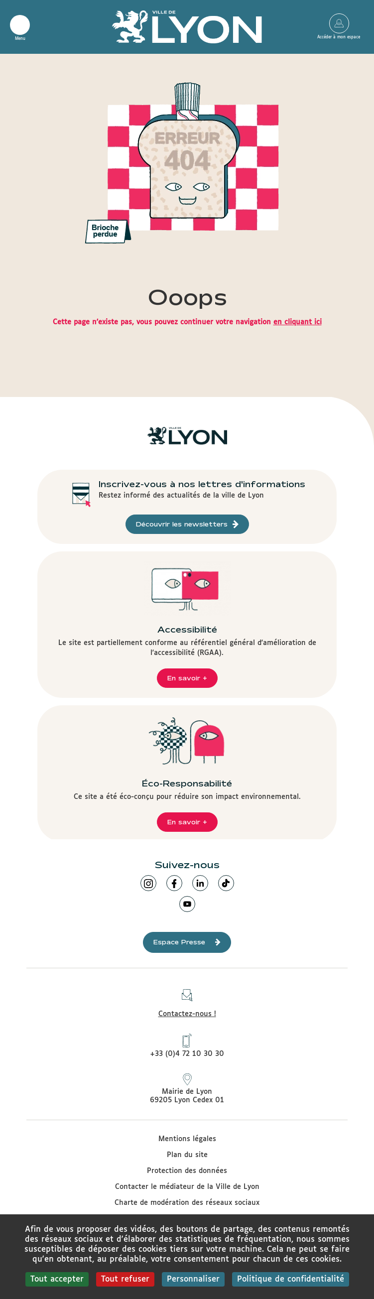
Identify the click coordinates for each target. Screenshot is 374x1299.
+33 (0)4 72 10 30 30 (187, 1045)
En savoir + (187, 677)
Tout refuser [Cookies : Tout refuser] (125, 1279)
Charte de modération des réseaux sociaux (187, 1202)
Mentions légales (187, 1139)
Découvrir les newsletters (187, 524)
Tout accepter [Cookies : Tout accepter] (57, 1279)
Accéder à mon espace (339, 23)
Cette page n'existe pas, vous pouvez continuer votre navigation (187, 322)
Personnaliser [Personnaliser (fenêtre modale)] (193, 1279)
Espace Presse (187, 942)
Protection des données (187, 1171)
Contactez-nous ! (187, 1000)
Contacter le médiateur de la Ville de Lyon (187, 1186)
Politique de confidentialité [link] (290, 1279)
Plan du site (187, 1155)
